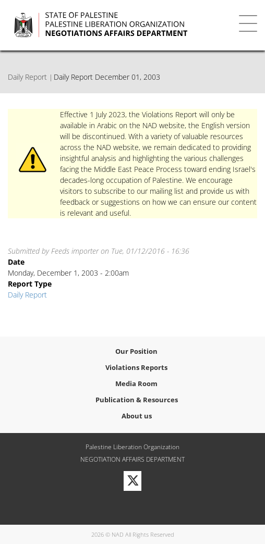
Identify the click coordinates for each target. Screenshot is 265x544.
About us (137, 416)
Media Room (136, 383)
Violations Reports (136, 367)
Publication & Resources (136, 399)
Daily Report (27, 77)
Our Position (136, 351)
